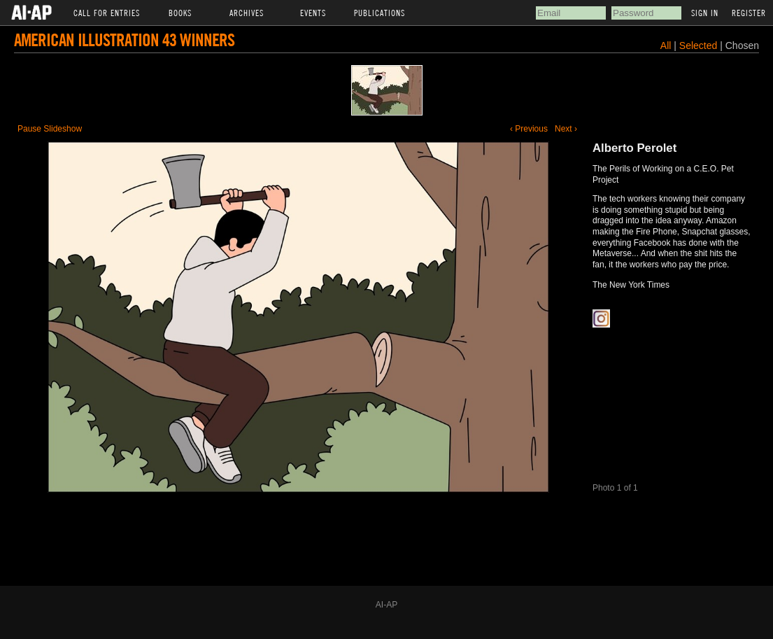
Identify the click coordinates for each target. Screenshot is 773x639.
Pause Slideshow (49, 129)
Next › (566, 129)
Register (749, 12)
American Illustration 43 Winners (124, 39)
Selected (699, 45)
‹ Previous (529, 129)
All (666, 45)
